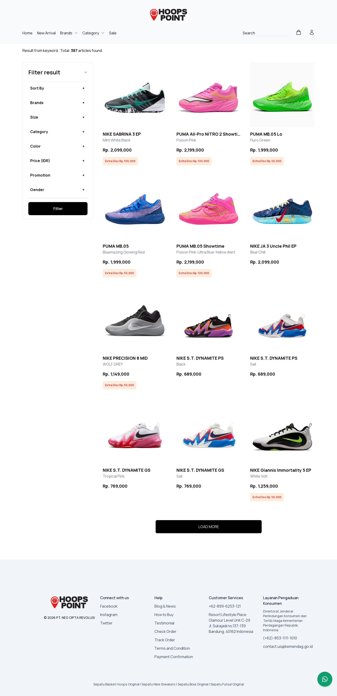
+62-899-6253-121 (225, 606)
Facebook (108, 606)
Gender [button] (37, 189)
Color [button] (35, 146)
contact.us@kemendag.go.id (288, 646)
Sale (113, 33)
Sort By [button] (37, 88)
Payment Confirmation (173, 656)
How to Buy (163, 614)
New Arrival (46, 33)
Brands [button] (37, 102)
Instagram (108, 614)
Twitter (106, 623)
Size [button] (34, 117)
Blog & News (165, 606)
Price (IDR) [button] (40, 160)
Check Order (165, 631)
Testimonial (164, 623)
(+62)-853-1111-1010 (280, 638)
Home (27, 33)
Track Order (164, 639)
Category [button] (39, 131)
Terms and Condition (172, 648)
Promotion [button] (40, 175)
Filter (58, 208)
